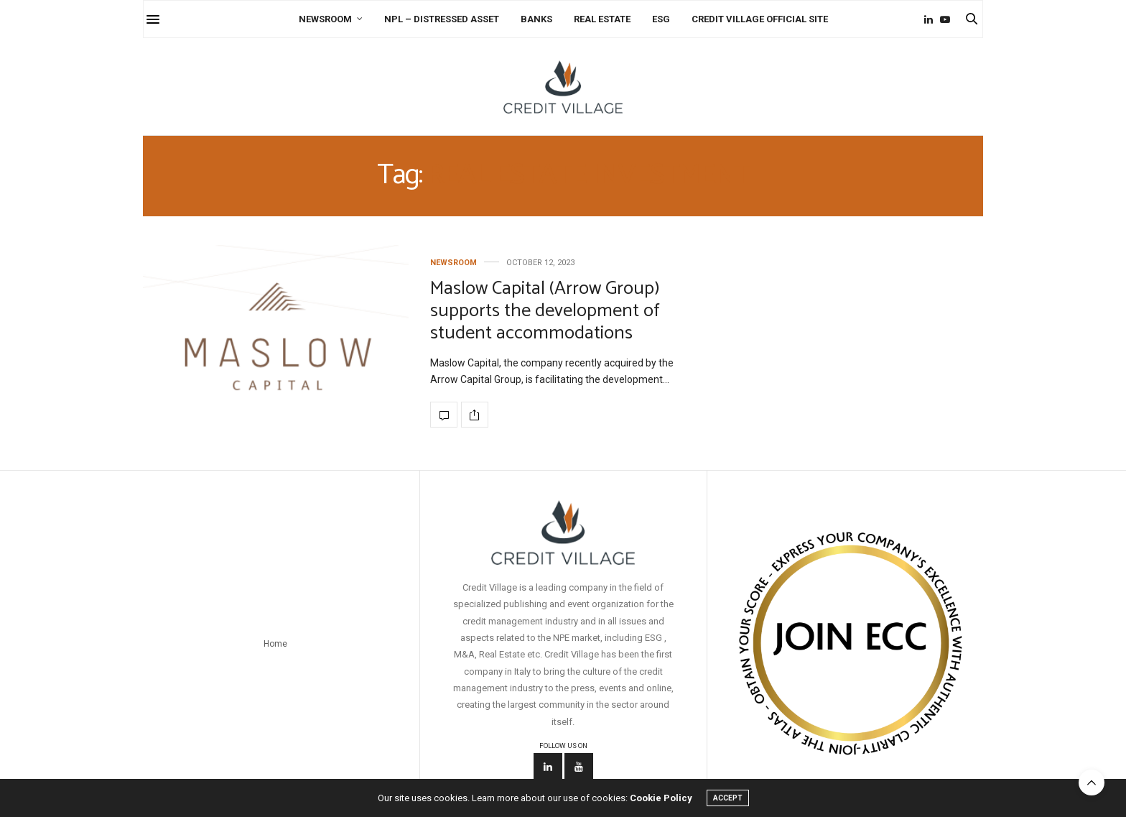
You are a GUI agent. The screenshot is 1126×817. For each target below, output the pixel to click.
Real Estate (602, 19)
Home (275, 644)
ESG (661, 19)
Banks (536, 19)
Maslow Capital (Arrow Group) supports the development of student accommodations (544, 311)
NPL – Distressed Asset (441, 19)
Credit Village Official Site (760, 19)
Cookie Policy (661, 798)
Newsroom (325, 19)
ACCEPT (728, 798)
